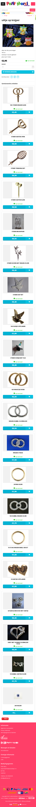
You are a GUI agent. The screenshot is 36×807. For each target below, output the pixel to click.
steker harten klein (18, 200)
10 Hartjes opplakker (18, 579)
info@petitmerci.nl (5, 778)
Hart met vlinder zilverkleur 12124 (18, 643)
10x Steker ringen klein (18, 105)
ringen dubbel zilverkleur (18, 421)
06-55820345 (9, 776)
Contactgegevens (5, 757)
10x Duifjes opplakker (18, 326)
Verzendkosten (4, 750)
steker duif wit (18, 294)
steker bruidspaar (18, 231)
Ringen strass (18, 452)
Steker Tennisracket (18, 168)
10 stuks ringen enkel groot (18, 547)
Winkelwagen (33, 4)
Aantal (3, 64)
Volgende (29, 15)
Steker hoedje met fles (18, 358)
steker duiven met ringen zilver (18, 263)
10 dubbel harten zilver (18, 674)
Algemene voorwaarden (7, 728)
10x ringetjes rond (18, 389)
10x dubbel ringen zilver (18, 516)
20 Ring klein (18, 484)
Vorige (5, 15)
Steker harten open (18, 136)
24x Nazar (18, 705)
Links (2, 759)
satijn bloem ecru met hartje (18, 611)
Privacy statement (5, 730)
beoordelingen (26, 801)
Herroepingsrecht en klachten (8, 732)
